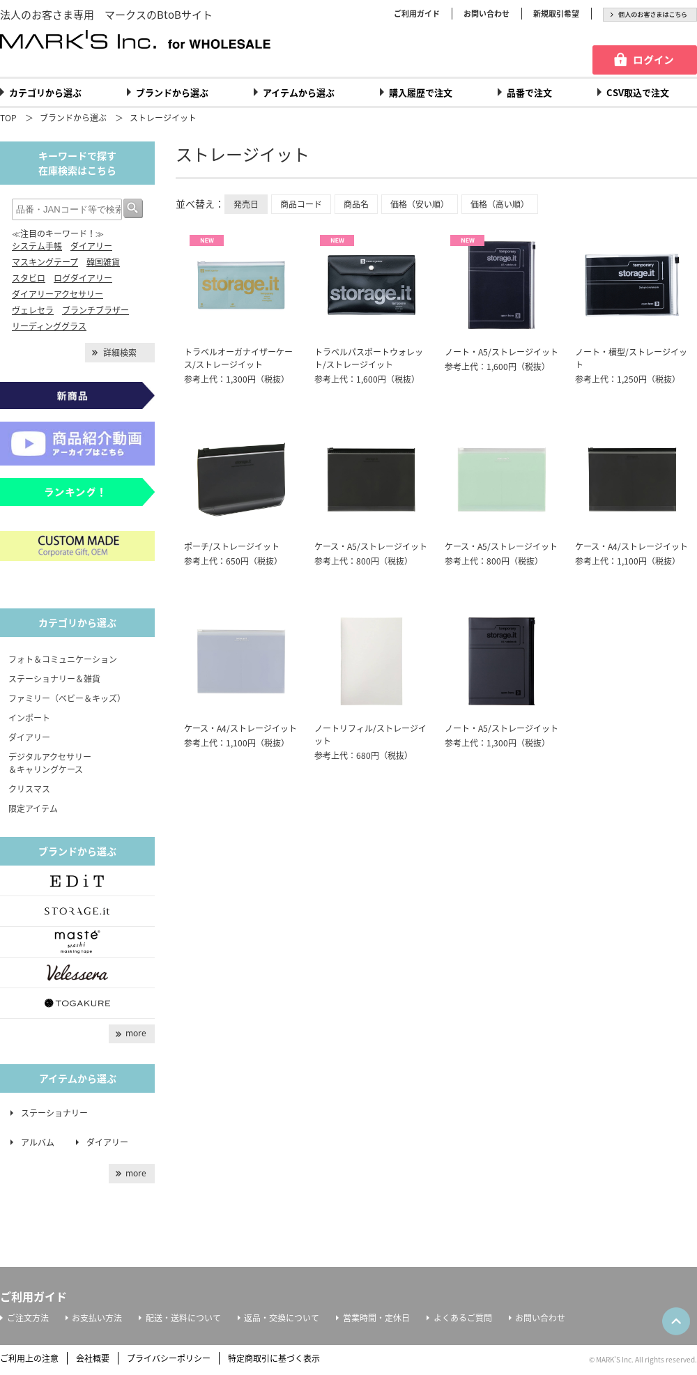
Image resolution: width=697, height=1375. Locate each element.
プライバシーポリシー (168, 1358)
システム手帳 (37, 246)
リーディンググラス (49, 326)
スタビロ (28, 278)
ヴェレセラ (33, 310)
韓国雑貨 (103, 262)
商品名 (356, 204)
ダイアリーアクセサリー (57, 294)
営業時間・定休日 (376, 1318)
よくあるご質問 (463, 1318)
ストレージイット (163, 118)
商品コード (301, 204)
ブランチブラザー (95, 310)
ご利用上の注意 (29, 1358)
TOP (8, 118)
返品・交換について (281, 1318)
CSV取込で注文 (637, 92)
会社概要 (92, 1358)
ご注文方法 (28, 1318)
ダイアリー (91, 246)
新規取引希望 (556, 14)
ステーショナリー (54, 1113)
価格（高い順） (499, 204)
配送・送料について (183, 1318)
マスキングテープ (45, 262)
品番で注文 (529, 92)
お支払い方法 (97, 1318)
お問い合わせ (487, 14)
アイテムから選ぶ (299, 92)
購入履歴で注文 (420, 92)
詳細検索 (120, 352)
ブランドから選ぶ (172, 92)
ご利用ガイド (417, 14)
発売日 (246, 204)
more (135, 1033)
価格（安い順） (419, 204)
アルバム (42, 1142)
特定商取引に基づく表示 (274, 1358)
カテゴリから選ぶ (45, 92)
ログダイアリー (83, 278)
